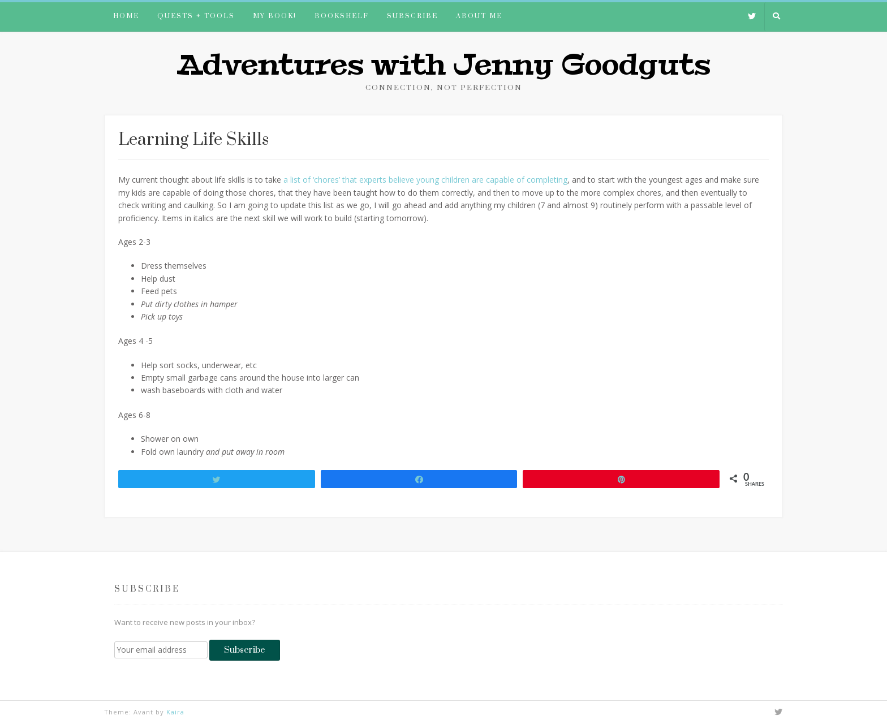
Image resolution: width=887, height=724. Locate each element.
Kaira (175, 712)
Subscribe (412, 16)
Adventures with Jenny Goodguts (443, 65)
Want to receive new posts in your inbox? (184, 622)
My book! (274, 16)
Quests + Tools (196, 16)
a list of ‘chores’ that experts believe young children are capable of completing (425, 179)
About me (479, 16)
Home (126, 16)
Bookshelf (342, 16)
